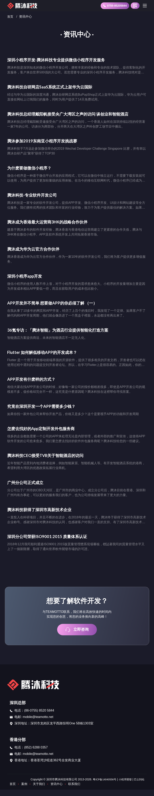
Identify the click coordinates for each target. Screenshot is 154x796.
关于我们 (40, 790)
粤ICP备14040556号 (102, 785)
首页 (10, 16)
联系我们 (77, 790)
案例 (25, 790)
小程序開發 (124, 785)
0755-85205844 (115, 5)
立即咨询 (77, 636)
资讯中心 (58, 790)
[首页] (23, 5)
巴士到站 (138, 785)
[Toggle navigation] (145, 5)
